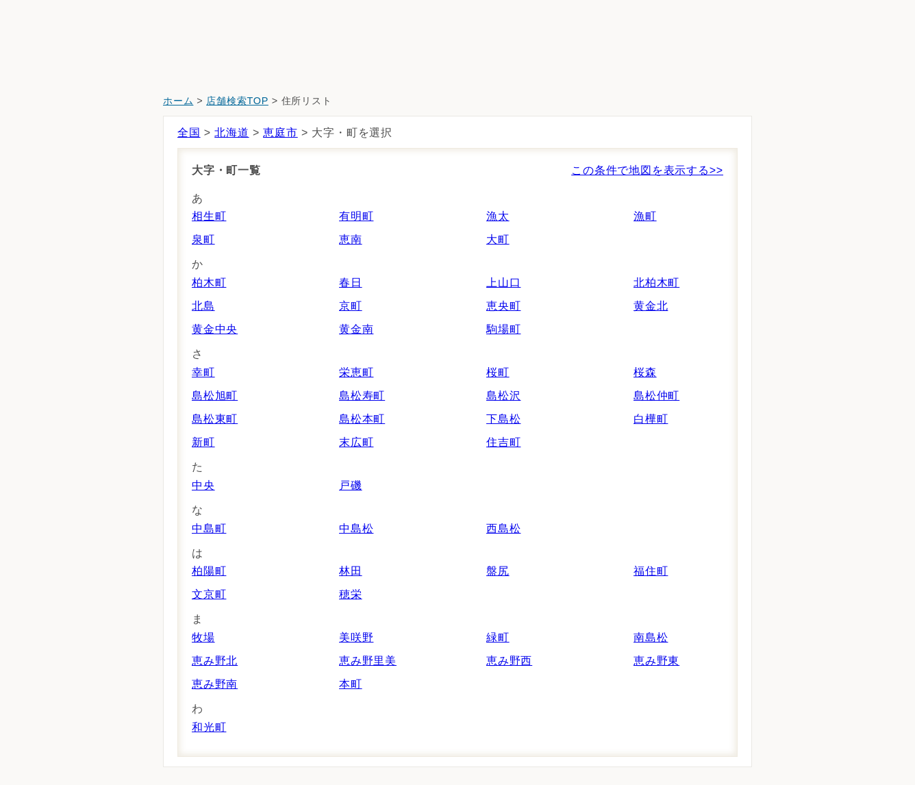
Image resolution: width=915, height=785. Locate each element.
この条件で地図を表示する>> (647, 170)
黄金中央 (215, 329)
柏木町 (209, 282)
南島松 (651, 637)
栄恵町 (356, 372)
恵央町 (503, 306)
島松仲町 (656, 395)
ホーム (178, 100)
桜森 (645, 372)
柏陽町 (209, 571)
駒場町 (503, 329)
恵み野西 (509, 660)
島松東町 (215, 419)
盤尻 (498, 571)
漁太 (498, 216)
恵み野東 (656, 660)
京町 (350, 306)
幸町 (203, 372)
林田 (350, 571)
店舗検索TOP (237, 100)
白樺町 (651, 419)
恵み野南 (215, 684)
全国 (189, 132)
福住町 (651, 571)
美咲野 (356, 637)
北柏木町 (656, 282)
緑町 (498, 637)
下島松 (503, 419)
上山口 (503, 282)
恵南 (350, 239)
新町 (203, 442)
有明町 (356, 216)
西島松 (503, 528)
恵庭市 (280, 132)
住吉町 (503, 442)
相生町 (209, 216)
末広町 (356, 442)
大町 (498, 239)
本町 (350, 684)
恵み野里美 (368, 660)
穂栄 (350, 594)
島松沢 (503, 395)
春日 (350, 282)
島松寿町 (362, 395)
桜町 (498, 372)
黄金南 (356, 329)
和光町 (209, 727)
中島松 (356, 528)
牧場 (203, 637)
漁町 (645, 216)
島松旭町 (215, 395)
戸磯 (350, 485)
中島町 (209, 528)
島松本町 (362, 419)
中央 (203, 485)
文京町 (209, 594)
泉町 (203, 239)
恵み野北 (215, 660)
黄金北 (651, 306)
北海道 (231, 132)
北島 (203, 306)
